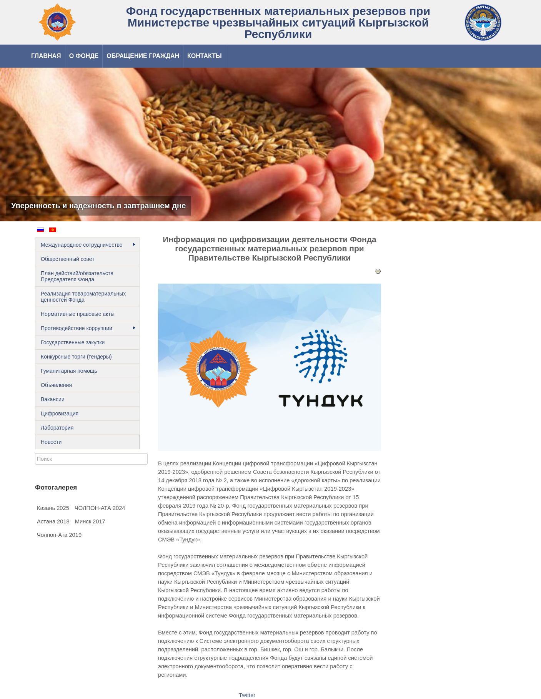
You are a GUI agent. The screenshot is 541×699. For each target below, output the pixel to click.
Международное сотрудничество (88, 245)
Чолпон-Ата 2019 (59, 535)
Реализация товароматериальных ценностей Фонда (83, 297)
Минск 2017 (90, 521)
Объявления (56, 385)
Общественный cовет (68, 259)
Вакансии (53, 399)
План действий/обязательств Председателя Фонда (77, 276)
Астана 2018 (53, 521)
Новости (51, 442)
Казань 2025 (53, 508)
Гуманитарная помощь (69, 371)
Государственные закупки (73, 342)
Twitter (247, 695)
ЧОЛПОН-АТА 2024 (100, 508)
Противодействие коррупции (88, 328)
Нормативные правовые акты (78, 314)
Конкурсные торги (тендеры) (76, 357)
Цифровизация (59, 413)
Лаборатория (57, 428)
